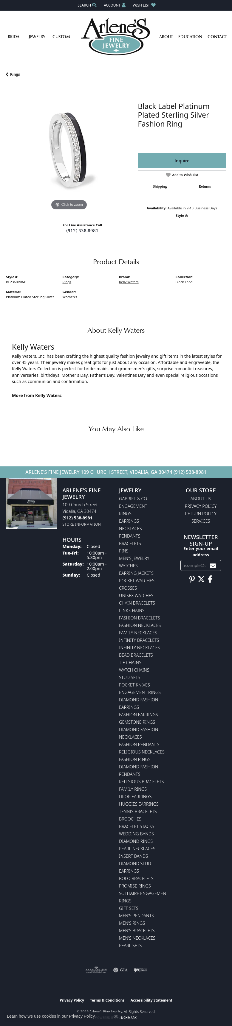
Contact (217, 36)
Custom (61, 36)
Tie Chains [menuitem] (130, 662)
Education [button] (190, 36)
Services (200, 521)
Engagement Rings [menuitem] (140, 692)
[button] (86, 5)
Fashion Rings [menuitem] (135, 759)
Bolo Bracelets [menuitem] (136, 878)
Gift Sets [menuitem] (128, 908)
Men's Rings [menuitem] (132, 923)
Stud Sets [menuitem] (129, 677)
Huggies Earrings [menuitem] (139, 804)
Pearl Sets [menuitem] (130, 945)
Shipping (160, 186)
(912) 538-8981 (82, 230)
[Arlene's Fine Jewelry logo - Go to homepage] (116, 37)
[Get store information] (82, 524)
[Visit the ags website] (96, 970)
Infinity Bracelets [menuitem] (139, 640)
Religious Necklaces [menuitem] (142, 752)
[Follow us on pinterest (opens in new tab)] (192, 579)
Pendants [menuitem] (129, 536)
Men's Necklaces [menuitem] (137, 938)
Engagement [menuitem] (133, 506)
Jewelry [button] (37, 36)
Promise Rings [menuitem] (135, 886)
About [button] (166, 36)
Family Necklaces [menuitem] (138, 633)
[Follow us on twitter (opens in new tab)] (201, 579)
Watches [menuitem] (128, 566)
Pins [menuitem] (123, 551)
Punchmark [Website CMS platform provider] (127, 1018)
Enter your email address (200, 552)
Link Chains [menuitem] (132, 610)
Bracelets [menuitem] (130, 543)
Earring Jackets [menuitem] (136, 573)
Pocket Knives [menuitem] (134, 685)
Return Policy (201, 513)
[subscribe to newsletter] (213, 565)
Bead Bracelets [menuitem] (136, 655)
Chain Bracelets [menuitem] (137, 603)
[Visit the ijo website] (140, 970)
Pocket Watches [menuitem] (136, 580)
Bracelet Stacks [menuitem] (136, 826)
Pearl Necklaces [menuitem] (137, 848)
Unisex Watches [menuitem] (136, 595)
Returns (205, 186)
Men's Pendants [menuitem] (136, 915)
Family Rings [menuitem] (133, 789)
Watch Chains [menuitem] (134, 670)
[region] (69, 149)
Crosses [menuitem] (128, 588)
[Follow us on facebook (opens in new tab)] (210, 579)
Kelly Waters (129, 282)
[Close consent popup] (116, 1016)
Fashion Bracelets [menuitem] (139, 618)
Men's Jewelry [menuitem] (134, 558)
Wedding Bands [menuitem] (136, 834)
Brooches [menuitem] (130, 819)
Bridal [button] (14, 36)
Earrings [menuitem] (129, 521)
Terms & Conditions (107, 1000)
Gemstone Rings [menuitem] (137, 722)
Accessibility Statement (151, 1000)
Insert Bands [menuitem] (133, 856)
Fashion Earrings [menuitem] (138, 714)
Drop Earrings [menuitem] (135, 796)
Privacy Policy (200, 506)
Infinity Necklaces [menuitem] (139, 647)
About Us (201, 499)
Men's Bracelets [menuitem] (136, 930)
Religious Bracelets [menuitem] (141, 781)
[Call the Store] (77, 518)
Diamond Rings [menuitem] (136, 841)
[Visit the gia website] (120, 970)
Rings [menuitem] (125, 513)
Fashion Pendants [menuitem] (139, 744)
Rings (15, 74)
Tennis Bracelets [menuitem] (138, 811)
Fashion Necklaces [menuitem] (140, 625)
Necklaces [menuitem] (130, 528)
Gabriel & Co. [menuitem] (133, 499)
